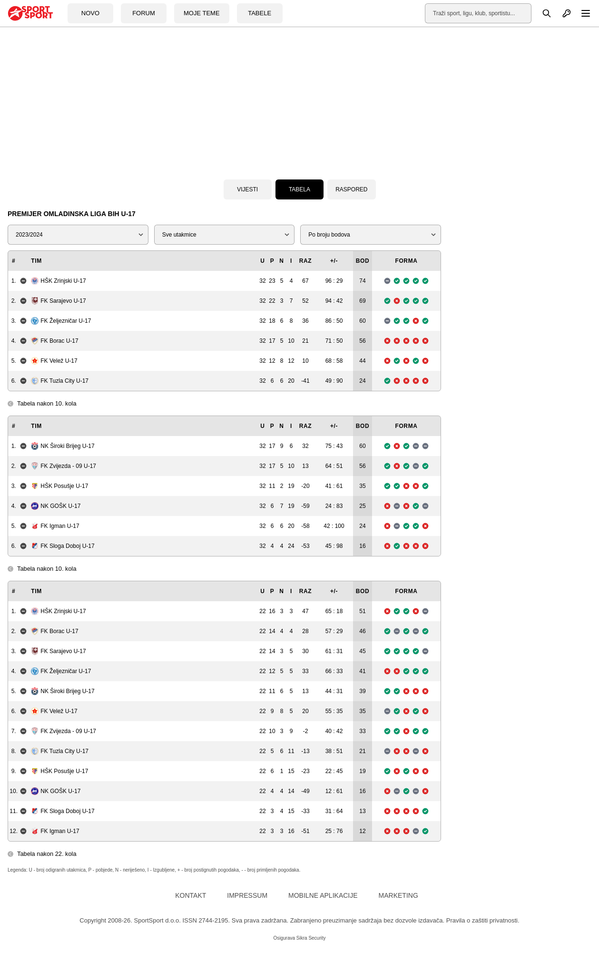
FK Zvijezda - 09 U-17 (63, 466)
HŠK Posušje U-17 (59, 486)
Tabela (299, 189)
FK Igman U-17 (55, 526)
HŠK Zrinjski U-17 (58, 281)
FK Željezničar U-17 (61, 321)
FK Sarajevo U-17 (58, 301)
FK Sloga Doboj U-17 (62, 546)
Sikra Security (311, 938)
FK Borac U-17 (54, 341)
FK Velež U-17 (54, 361)
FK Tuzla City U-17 (59, 381)
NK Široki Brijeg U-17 (62, 446)
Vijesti (247, 189)
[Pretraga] (541, 13)
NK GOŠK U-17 (55, 506)
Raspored (351, 189)
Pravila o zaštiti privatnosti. (483, 920)
